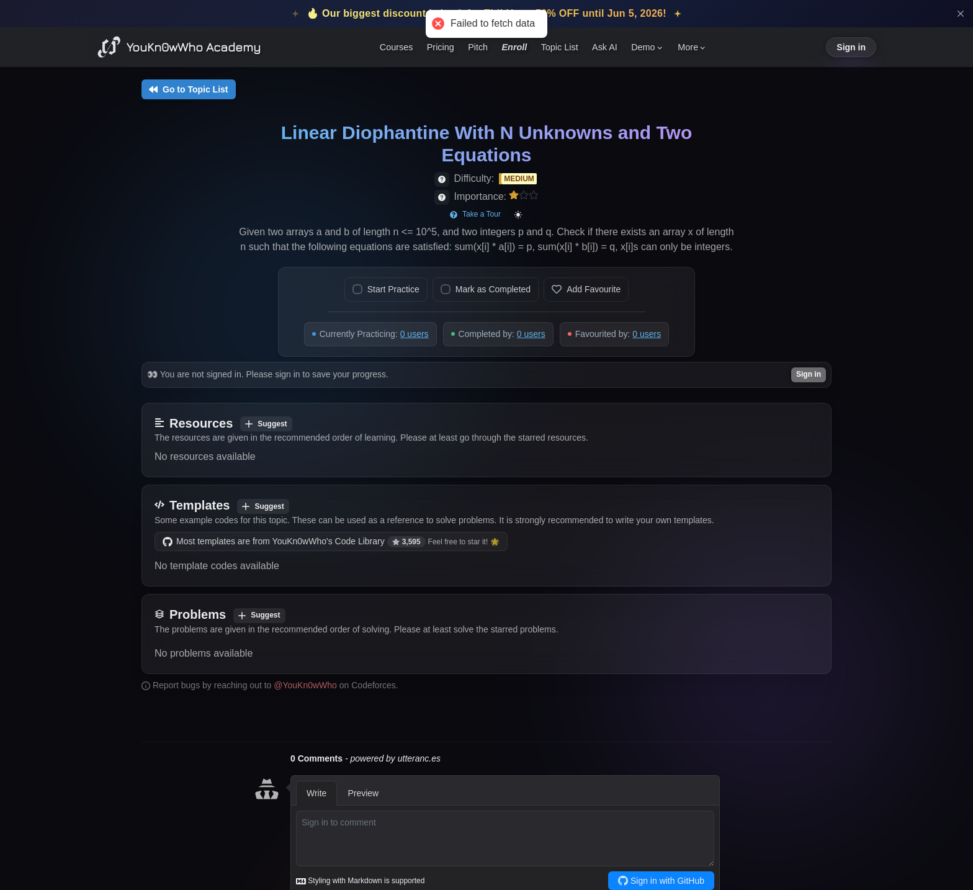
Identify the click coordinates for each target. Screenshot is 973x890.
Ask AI (604, 47)
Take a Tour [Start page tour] (475, 214)
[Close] (960, 13)
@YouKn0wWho (305, 685)
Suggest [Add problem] (259, 615)
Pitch (478, 47)
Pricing (440, 47)
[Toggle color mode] (518, 215)
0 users (414, 334)
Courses (396, 47)
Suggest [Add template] (263, 506)
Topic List (559, 47)
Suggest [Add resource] (266, 424)
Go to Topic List (188, 89)
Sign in (851, 47)
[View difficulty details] (441, 179)
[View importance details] (441, 197)
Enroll (514, 47)
